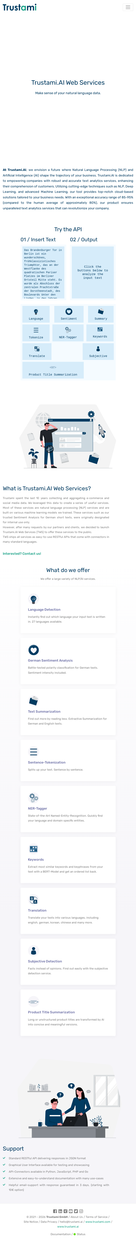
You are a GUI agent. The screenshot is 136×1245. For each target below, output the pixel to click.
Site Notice (31, 1221)
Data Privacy (49, 1221)
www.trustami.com (97, 1221)
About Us (77, 1217)
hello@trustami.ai (71, 1221)
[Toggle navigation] (128, 7)
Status (79, 1234)
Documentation (61, 1234)
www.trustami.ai (68, 1226)
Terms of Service (96, 1217)
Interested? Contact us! (22, 565)
